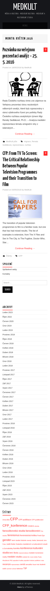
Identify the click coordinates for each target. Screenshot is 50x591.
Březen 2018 (8, 357)
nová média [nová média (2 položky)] (33, 557)
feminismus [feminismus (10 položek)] (14, 535)
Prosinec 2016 (9, 423)
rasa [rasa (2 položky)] (42, 560)
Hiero (19, 587)
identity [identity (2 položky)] (29, 540)
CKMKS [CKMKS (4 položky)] (31, 526)
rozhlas (28, 145)
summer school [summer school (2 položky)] (11, 568)
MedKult (25, 7)
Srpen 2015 (7, 494)
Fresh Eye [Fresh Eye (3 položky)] (41, 535)
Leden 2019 (8, 330)
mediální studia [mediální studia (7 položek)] (14, 556)
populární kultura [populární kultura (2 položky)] (29, 560)
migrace (27, 141)
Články (9, 256)
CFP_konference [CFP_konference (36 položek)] (15, 525)
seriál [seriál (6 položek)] (22, 564)
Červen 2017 (8, 397)
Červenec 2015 (9, 499)
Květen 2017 (8, 401)
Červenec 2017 (9, 392)
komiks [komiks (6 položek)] (16, 548)
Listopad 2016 (9, 428)
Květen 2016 (8, 454)
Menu (25, 25)
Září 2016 (7, 437)
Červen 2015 (8, 503)
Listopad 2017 (9, 374)
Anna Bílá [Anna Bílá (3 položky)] (6, 520)
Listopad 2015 (9, 481)
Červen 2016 (8, 450)
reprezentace (18, 145)
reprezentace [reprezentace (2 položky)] (15, 564)
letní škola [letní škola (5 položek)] (13, 553)
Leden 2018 (8, 366)
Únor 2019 (7, 326)
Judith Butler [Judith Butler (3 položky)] (10, 544)
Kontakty (6, 274)
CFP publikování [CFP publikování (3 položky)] (37, 520)
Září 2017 (7, 383)
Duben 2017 (8, 406)
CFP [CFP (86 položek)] (14, 519)
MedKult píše (11, 141)
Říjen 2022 (7, 317)
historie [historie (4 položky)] (23, 540)
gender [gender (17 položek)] (7, 539)
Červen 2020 (8, 321)
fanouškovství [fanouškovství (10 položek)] (33, 530)
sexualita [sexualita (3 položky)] (28, 564)
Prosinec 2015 (9, 477)
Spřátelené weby (10, 269)
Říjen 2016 (7, 432)
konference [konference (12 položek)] (26, 548)
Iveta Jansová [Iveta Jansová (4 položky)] (37, 540)
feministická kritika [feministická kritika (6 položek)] (28, 535)
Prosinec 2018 (9, 335)
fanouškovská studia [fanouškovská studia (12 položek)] (14, 530)
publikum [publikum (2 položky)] (38, 560)
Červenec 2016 (9, 446)
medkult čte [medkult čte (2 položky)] (26, 557)
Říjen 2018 (7, 339)
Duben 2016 (8, 459)
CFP (20, 256)
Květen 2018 (8, 348)
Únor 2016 (7, 468)
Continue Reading (25, 134)
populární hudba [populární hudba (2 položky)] (18, 560)
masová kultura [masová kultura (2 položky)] (23, 553)
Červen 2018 (8, 343)
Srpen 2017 (7, 388)
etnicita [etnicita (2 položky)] (37, 526)
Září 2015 (7, 490)
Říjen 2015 (7, 486)
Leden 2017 (8, 419)
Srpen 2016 (7, 441)
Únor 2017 (7, 414)
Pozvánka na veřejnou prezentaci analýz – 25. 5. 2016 (20, 56)
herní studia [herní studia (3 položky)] (16, 540)
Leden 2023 (8, 312)
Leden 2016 (8, 472)
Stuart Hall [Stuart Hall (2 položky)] (35, 564)
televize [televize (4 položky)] (20, 569)
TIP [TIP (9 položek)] (25, 568)
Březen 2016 (8, 463)
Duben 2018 (8, 352)
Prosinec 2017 (9, 370)
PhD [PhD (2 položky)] (11, 560)
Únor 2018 (7, 361)
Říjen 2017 (7, 379)
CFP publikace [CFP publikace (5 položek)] (24, 520)
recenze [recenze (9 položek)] (7, 564)
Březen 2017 (8, 410)
